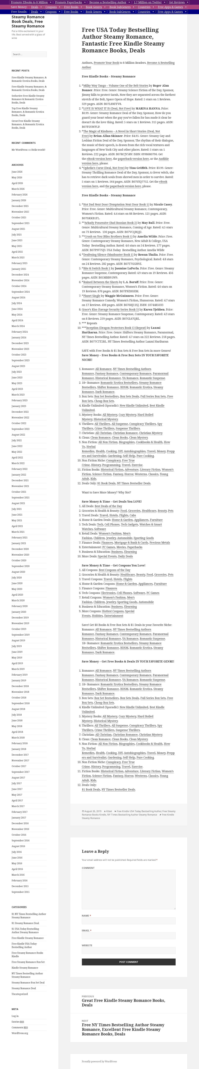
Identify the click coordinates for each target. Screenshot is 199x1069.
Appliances (141, 520)
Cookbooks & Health (149, 442)
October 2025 (19, 234)
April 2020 (17, 611)
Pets (170, 511)
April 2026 (17, 200)
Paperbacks (134, 547)
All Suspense (120, 424)
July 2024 (17, 320)
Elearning (130, 552)
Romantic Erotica (141, 387)
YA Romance (130, 378)
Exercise (137, 465)
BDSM (124, 387)
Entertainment (113, 616)
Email (86, 930)
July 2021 (17, 526)
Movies (121, 547)
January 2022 (19, 491)
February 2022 (20, 486)
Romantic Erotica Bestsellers (119, 383)
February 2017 (20, 829)
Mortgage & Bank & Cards (131, 542)
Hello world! (38, 166)
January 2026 (19, 217)
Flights (123, 515)
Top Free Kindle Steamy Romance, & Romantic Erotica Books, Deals (28, 129)
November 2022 (20, 434)
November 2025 (20, 228)
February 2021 (20, 554)
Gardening (115, 456)
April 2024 (17, 337)
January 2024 (19, 354)
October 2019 (19, 646)
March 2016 (18, 892)
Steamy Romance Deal (24, 1005)
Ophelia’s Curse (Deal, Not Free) (104, 168)
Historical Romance (108, 378)
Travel (151, 451)
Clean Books (120, 437)
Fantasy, (118, 474)
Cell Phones (112, 524)
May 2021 (17, 537)
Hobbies (97, 616)
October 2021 (19, 509)
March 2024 (18, 343)
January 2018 (19, 766)
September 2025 (21, 240)
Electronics (108, 593)
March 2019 (18, 686)
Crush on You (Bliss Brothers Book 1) (109, 236)
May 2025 (17, 263)
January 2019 (19, 697)
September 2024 (21, 309)
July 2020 (17, 594)
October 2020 (19, 577)
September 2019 (21, 651)
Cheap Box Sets (104, 401)
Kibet (109, 811)
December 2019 (20, 634)
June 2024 (17, 326)
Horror (128, 474)
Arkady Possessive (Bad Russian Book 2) (111, 223)
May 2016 (17, 880)
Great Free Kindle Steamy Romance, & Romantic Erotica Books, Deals (28, 141)
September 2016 (21, 857)
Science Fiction (102, 474)
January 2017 (19, 834)
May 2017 (17, 812)
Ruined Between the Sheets (100, 282)
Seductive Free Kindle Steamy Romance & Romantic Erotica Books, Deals (28, 116)
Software (100, 529)
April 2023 (17, 406)
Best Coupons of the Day (114, 570)
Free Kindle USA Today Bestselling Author (139, 811)
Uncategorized (20, 1011)
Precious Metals (159, 542)
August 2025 (18, 246)
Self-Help (129, 456)
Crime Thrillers (104, 428)
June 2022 (17, 463)
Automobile (124, 538)
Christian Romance (125, 433)
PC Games (108, 547)
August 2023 (18, 383)
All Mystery (110, 415)
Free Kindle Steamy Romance (28, 955)
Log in (15, 1033)
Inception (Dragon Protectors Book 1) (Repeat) (116, 328)
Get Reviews (177, 2)
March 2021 (18, 549)
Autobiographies (135, 451)
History (96, 465)
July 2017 (17, 800)
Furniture (156, 520)
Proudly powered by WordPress (99, 1061)
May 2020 (17, 606)
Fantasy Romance (106, 373)
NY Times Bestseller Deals (133, 483)
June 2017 (17, 806)
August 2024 (18, 314)
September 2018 (21, 720)
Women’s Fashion (110, 533)
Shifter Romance (108, 387)
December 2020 (20, 566)
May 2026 (17, 194)
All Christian (103, 433)
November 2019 (20, 640)
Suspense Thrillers (128, 428)
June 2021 (17, 531)
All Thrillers (102, 424)
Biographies (127, 442)
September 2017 (21, 789)
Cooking (111, 451)
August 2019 (18, 657)
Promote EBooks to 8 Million (29, 2)
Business (117, 552)
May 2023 (17, 400)
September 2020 (21, 583)
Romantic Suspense (152, 378)
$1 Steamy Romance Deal (25, 940)
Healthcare (149, 511)
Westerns (141, 474)
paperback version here (133, 159)
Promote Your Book (106, 63)
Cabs (133, 515)
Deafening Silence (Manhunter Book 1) (108, 254)
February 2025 (20, 280)
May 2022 (17, 469)
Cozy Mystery (127, 415)
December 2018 (20, 703)
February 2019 (20, 691)
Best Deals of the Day (108, 506)
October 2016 (19, 852)
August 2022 (18, 451)
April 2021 (17, 543)
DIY (120, 451)
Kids (93, 479)
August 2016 (18, 863)
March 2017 (18, 823)
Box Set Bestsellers (106, 396)
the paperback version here (123, 186)
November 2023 (20, 366)
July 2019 (17, 663)
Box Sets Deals (129, 396)
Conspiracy (113, 460)
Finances (107, 542)
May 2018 (17, 743)
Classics (153, 474)
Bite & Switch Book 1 (96, 268)
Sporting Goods (144, 538)
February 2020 (20, 623)
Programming (111, 465)
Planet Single (91, 296)
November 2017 (20, 777)
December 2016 (20, 840)
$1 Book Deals (106, 483)
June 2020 (17, 600)
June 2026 (17, 188)
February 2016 (20, 897)
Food (123, 511)
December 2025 (20, 223)
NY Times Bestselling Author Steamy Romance (132, 814)
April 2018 (17, 749)
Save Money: (19, 7)
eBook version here (99, 159)
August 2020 (18, 589)
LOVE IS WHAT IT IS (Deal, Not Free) (107, 108)
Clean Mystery (138, 437)
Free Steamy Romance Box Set (28, 979)
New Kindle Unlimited (134, 405)
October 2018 (19, 714)
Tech (100, 524)
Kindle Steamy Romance (25, 984)
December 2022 (20, 429)
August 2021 (18, 520)
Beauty (162, 511)
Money (161, 451)
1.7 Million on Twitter (148, 2)
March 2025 (18, 274)
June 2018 (17, 737)
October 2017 (19, 783)
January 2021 (19, 560)
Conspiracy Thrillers (142, 424)
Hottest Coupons (113, 611)
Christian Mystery (150, 433)
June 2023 (17, 394)
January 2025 (19, 286)
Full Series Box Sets (153, 396)
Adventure (132, 469)
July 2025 (17, 251)
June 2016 (17, 874)
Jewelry (111, 538)
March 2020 (18, 617)
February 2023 (20, 417)
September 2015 (21, 909)
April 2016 (17, 886)
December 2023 (20, 360)
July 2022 (17, 457)
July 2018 (17, 731)
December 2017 (20, 771)
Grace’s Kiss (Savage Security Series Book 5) (110, 309)
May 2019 (17, 674)
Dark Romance (104, 392)
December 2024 (20, 291)
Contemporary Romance (135, 373)
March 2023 (18, 411)
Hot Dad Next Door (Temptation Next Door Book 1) (116, 204)
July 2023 (17, 389)
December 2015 (20, 903)
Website (87, 945)
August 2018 (18, 726)
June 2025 (17, 257)
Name (86, 915)
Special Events (107, 556)
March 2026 (18, 206)
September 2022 (21, 446)
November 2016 (20, 846)
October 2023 (19, 371)
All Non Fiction (108, 442)
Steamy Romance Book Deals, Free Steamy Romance (28, 38)
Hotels (113, 515)
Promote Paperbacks (68, 2)
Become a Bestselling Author (107, 2)
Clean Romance (101, 437)
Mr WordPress (20, 166)
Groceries (134, 511)
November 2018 (20, 709)
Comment (88, 868)
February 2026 (20, 211)
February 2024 (20, 349)
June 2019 (17, 669)
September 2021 (21, 514)
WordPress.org (20, 1050)
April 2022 (17, 474)
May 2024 (17, 331)
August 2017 (18, 794)
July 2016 (17, 869)
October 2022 (19, 440)
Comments (20, 1044)
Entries (18, 1039)
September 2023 (21, 377)
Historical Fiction (112, 469)
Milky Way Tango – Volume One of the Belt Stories (115, 85)
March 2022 (18, 480)
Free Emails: (19, 12)
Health (100, 451)
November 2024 (20, 297)
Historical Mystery (106, 419)
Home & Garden (122, 520)
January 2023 (19, 423)
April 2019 (17, 680)
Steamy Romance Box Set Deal (28, 999)
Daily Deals (125, 556)
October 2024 (19, 303)
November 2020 (20, 571)
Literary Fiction (150, 469)
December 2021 (20, 497)
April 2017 (17, 817)
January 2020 (19, 629)
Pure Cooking (145, 456)
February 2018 (20, 760)
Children (99, 538)
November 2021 (20, 503)
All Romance (103, 369)
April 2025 (17, 269)
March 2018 (18, 754)
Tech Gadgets (129, 524)
